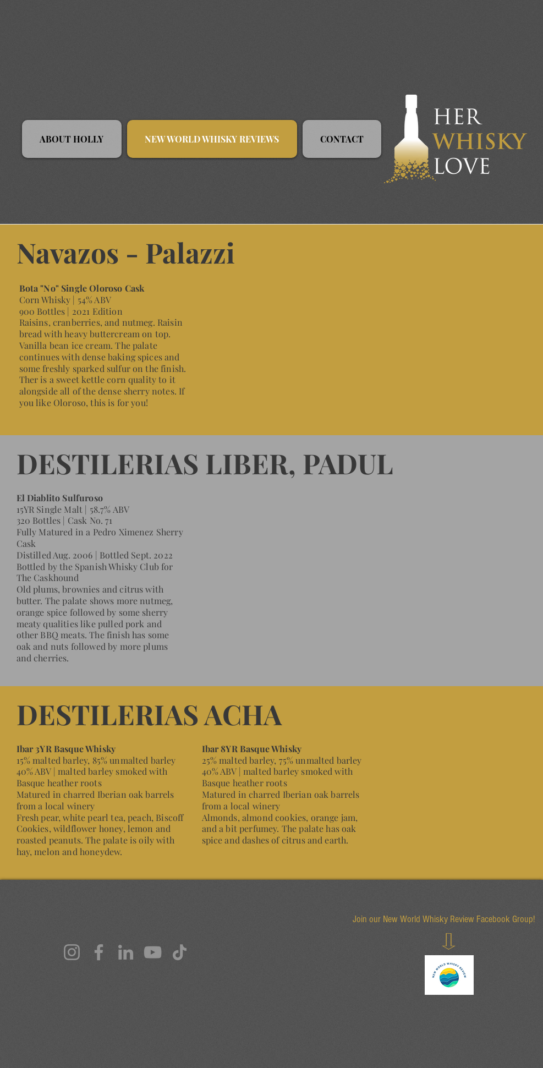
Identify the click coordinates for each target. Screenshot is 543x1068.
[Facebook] (98, 952)
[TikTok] (179, 952)
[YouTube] (152, 952)
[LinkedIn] (125, 952)
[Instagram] (72, 952)
